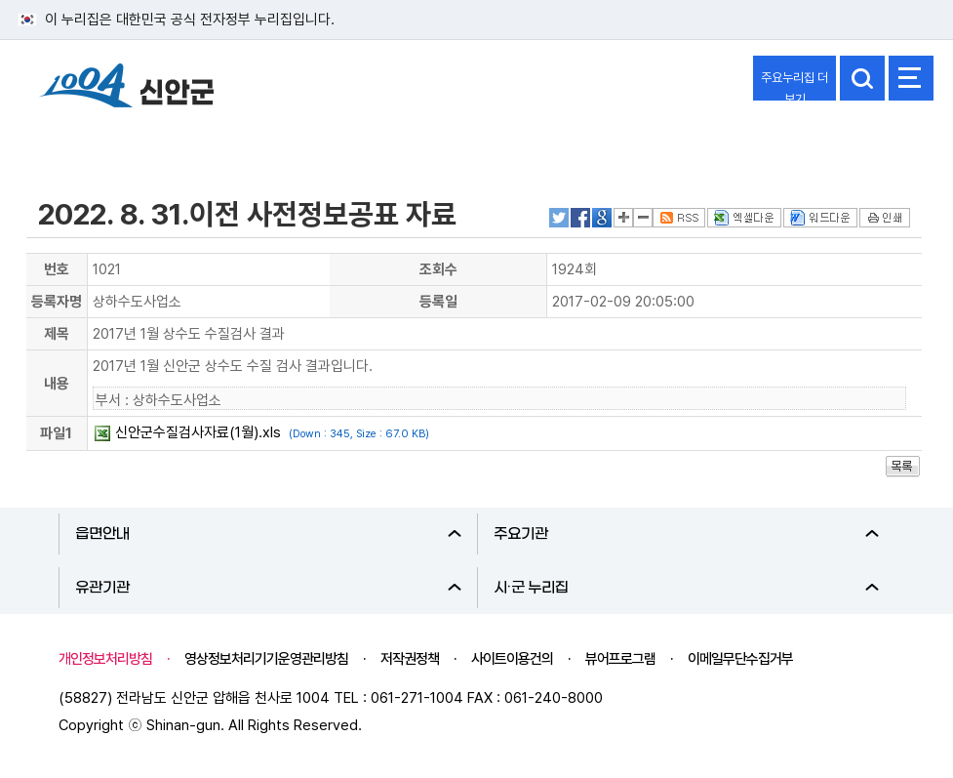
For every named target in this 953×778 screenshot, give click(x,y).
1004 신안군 (127, 88)
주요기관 (687, 534)
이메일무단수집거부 (740, 659)
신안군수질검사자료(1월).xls (198, 432)
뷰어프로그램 (620, 659)
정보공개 (64, 139)
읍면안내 (268, 534)
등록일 (438, 301)
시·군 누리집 (687, 587)
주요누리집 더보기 (794, 85)
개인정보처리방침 (105, 659)
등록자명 (56, 301)
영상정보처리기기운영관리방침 (266, 659)
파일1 (56, 433)
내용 (56, 383)
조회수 (438, 269)
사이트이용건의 (512, 659)
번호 (56, 269)
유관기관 (268, 587)
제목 (56, 334)
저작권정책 (409, 659)
